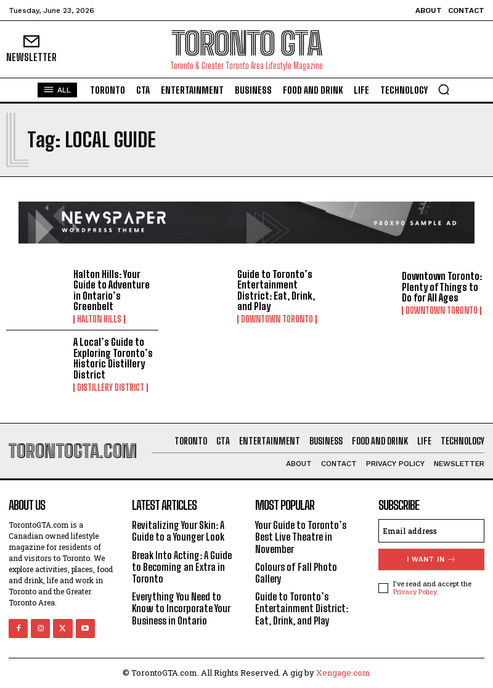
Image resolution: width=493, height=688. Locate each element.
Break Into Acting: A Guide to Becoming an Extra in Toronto (182, 566)
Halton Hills (99, 319)
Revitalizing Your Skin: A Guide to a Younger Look (178, 531)
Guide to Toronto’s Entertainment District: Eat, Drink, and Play (276, 290)
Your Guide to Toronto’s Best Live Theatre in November (300, 536)
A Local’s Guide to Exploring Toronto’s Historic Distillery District (113, 358)
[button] (443, 89)
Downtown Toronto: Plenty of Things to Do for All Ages (442, 286)
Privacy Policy (414, 591)
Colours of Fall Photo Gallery (296, 572)
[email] (431, 531)
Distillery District (110, 387)
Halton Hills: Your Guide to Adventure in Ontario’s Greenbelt (111, 290)
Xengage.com (343, 672)
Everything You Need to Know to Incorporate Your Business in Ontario (181, 608)
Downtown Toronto (277, 319)
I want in (432, 559)
